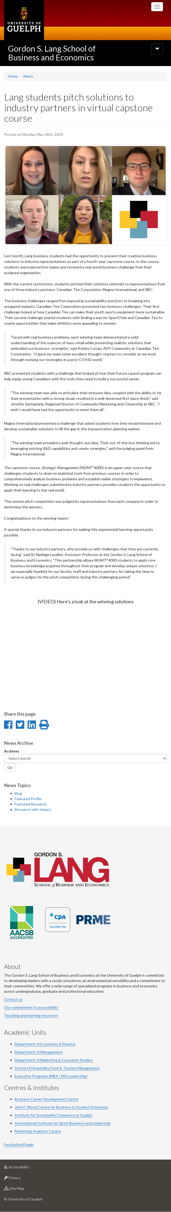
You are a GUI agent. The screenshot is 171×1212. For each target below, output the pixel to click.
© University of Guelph (23, 1199)
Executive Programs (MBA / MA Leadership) (51, 1076)
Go (10, 767)
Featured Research (30, 804)
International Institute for (37, 1123)
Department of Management (39, 1052)
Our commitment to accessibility (31, 1007)
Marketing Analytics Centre (38, 1131)
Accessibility (25, 1168)
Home (13, 76)
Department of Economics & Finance (45, 1044)
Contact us (13, 999)
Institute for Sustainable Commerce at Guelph (53, 1115)
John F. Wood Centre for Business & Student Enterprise (61, 1107)
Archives (11, 751)
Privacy (20, 1179)
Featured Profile (28, 798)
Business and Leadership (89, 1123)
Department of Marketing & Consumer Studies (54, 1060)
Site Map (22, 1190)
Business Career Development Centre (47, 1099)
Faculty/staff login (19, 1144)
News (28, 76)
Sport (63, 1123)
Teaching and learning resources (31, 1015)
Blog (18, 793)
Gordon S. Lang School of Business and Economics (52, 53)
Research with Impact (33, 809)
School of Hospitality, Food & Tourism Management (57, 1068)
